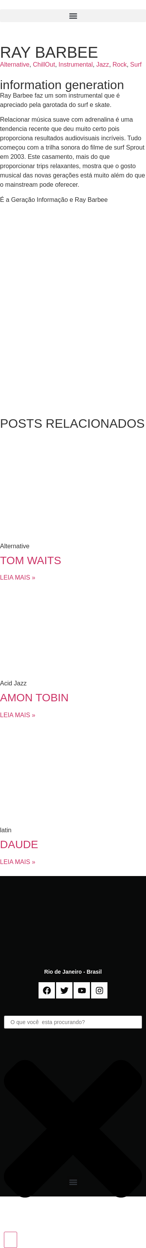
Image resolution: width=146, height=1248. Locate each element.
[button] (73, 15)
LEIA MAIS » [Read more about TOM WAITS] (17, 577)
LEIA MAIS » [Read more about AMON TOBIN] (17, 715)
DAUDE (19, 844)
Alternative (15, 64)
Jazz (102, 64)
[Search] (10, 1240)
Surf (135, 64)
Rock (120, 64)
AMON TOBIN (34, 698)
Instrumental (75, 64)
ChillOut (44, 64)
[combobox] (73, 1022)
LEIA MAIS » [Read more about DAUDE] (17, 862)
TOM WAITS (30, 560)
